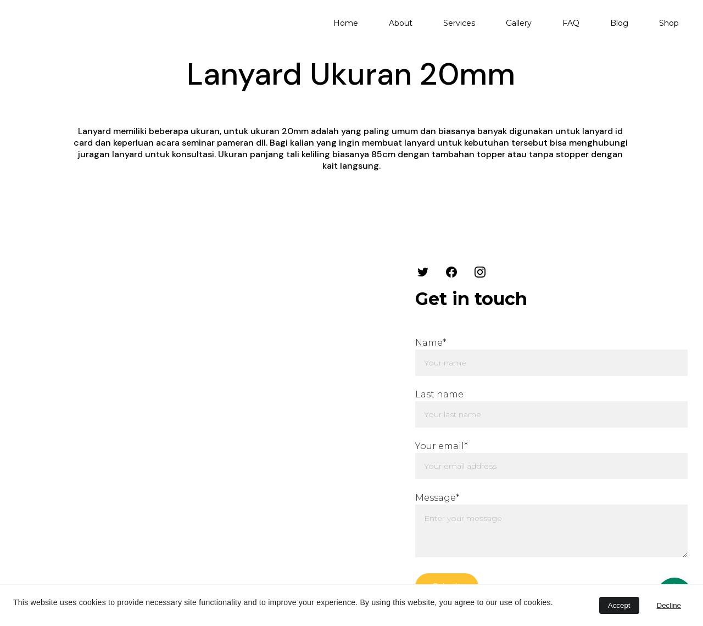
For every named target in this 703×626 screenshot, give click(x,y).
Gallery (519, 23)
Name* (431, 342)
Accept (619, 605)
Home (345, 23)
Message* (437, 497)
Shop (669, 23)
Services (459, 23)
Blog (619, 23)
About (400, 23)
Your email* (441, 446)
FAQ (570, 23)
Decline (669, 605)
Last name (439, 394)
